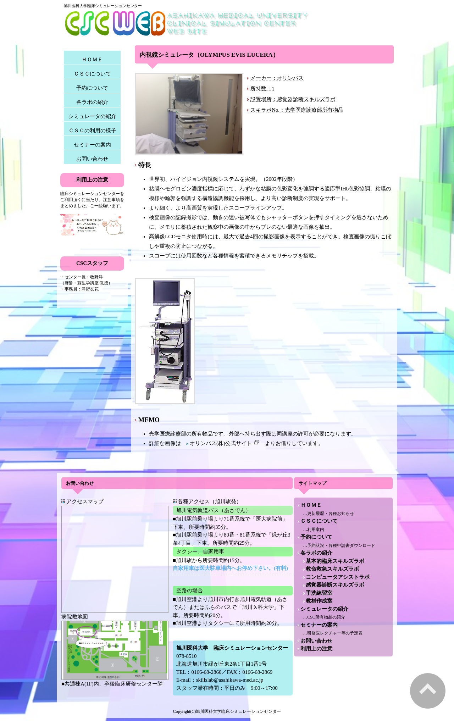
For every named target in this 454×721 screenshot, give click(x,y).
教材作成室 (319, 601)
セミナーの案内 (92, 145)
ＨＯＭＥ (92, 59)
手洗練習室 (319, 593)
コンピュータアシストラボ (338, 577)
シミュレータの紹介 (92, 116)
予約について (92, 88)
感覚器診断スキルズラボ (335, 585)
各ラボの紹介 (92, 102)
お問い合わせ (92, 159)
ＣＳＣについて (92, 74)
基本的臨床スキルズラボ (335, 561)
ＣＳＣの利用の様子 (92, 130)
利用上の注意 (316, 648)
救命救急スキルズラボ (332, 569)
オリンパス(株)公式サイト (225, 443)
